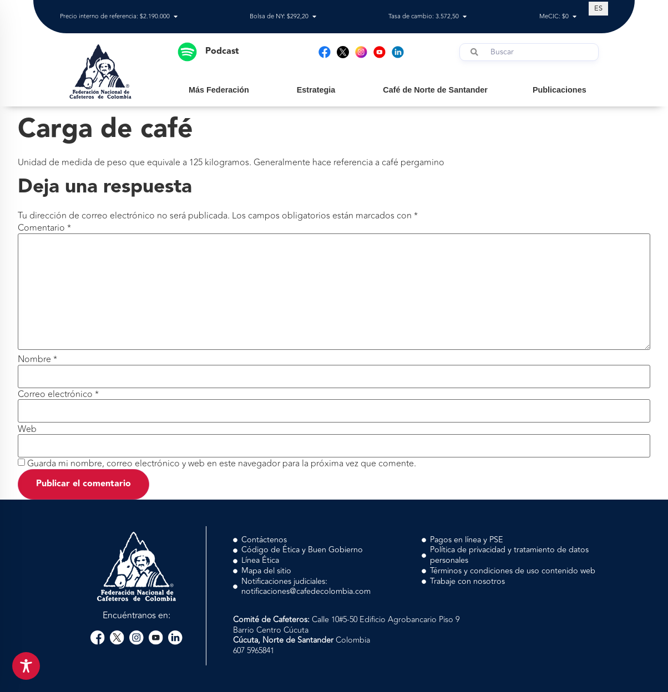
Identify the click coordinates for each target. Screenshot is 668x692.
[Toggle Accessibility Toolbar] (26, 666)
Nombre (37, 359)
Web (27, 429)
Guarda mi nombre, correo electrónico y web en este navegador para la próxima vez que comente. (221, 463)
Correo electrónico (58, 394)
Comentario (44, 227)
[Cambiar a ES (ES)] (598, 8)
